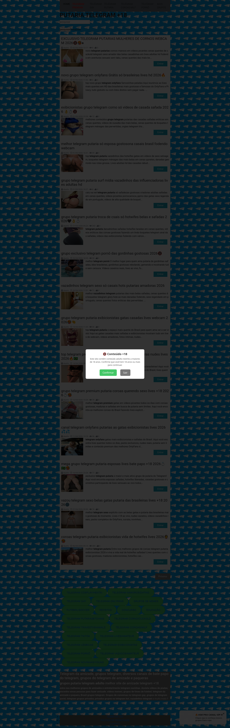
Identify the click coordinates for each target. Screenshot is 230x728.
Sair (125, 372)
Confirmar (108, 372)
